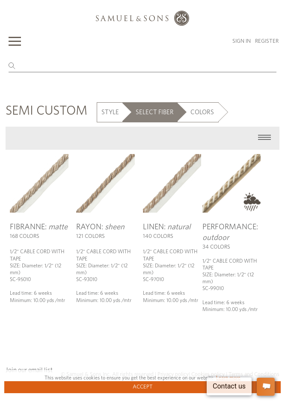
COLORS (202, 112)
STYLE (110, 112)
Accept (143, 387)
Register (267, 41)
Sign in (241, 41)
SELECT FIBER (155, 112)
